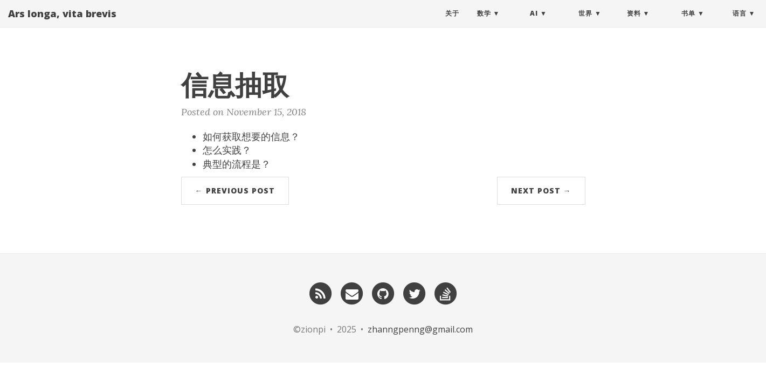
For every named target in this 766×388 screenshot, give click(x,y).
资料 (634, 24)
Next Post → (541, 190)
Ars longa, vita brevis (62, 24)
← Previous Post (235, 190)
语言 (740, 24)
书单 (688, 24)
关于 (452, 24)
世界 (585, 24)
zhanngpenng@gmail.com (420, 329)
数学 (484, 24)
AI (534, 24)
